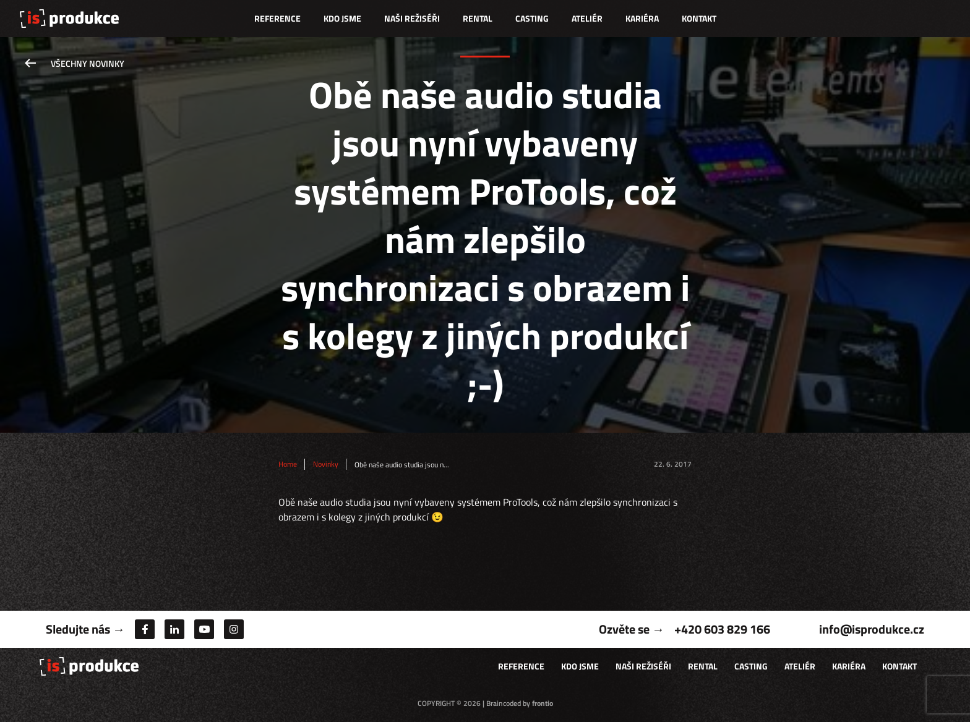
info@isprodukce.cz (871, 629)
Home (287, 464)
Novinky (325, 464)
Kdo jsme (342, 18)
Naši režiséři (412, 18)
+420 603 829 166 (722, 629)
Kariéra (642, 18)
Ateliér (587, 18)
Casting (532, 18)
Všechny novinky (87, 63)
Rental (477, 18)
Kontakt (699, 18)
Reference (277, 18)
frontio (542, 703)
